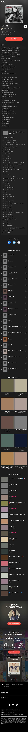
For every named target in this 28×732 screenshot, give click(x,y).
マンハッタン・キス (9, 201)
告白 (6, 198)
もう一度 (7, 174)
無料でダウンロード (13, 652)
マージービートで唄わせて (11, 176)
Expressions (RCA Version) (16, 132)
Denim (7, 447)
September (8, 149)
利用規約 (3, 712)
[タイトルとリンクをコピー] (18, 242)
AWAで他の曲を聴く (14, 623)
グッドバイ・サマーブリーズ (11, 142)
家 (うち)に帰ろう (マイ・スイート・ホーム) (14, 203)
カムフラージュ (8, 210)
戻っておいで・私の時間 (10, 140)
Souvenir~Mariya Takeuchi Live (20, 448)
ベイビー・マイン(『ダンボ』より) (21, 411)
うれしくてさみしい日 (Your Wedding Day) (15, 228)
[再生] (25, 26)
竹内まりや (11, 28)
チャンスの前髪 (8, 225)
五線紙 (7, 156)
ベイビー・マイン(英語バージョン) (21, 394)
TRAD (7, 429)
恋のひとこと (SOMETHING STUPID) (14, 165)
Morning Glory (8, 158)
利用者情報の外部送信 (5, 714)
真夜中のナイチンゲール (10, 219)
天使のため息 (8, 214)
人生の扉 (7, 686)
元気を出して (8, 185)
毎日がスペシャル (9, 207)
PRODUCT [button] (4, 693)
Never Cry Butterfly (9, 167)
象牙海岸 (7, 153)
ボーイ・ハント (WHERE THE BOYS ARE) (14, 162)
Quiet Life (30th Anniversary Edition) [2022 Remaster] (7, 467)
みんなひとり (8, 223)
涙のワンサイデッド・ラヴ (11, 147)
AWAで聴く (14, 39)
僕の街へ (7, 160)
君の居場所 (7, 393)
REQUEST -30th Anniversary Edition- (21, 467)
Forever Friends (9, 194)
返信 (6, 221)
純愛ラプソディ (8, 205)
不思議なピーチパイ (9, 151)
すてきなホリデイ (9, 216)
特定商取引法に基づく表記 (18, 714)
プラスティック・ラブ (10, 180)
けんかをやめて (9, 189)
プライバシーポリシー (12, 712)
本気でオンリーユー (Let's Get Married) (14, 178)
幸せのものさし (9, 230)
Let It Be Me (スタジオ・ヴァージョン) (13, 169)
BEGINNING (7, 411)
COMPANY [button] (4, 698)
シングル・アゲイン (9, 196)
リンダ (6, 171)
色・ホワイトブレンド (9, 187)
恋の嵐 (7, 183)
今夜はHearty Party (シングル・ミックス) (14, 212)
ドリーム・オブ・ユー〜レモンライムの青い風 (15, 144)
